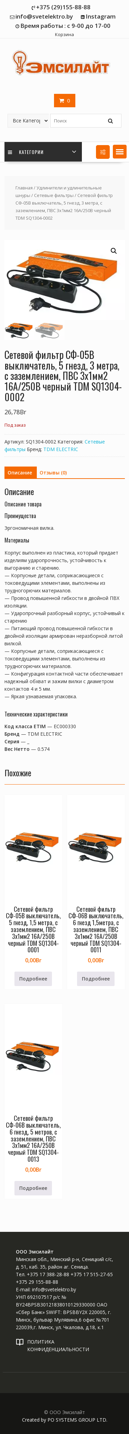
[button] (120, 151)
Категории (26, 151)
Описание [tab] (20, 472)
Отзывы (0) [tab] (53, 472)
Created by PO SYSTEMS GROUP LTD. (64, 1419)
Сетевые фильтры (54, 195)
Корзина (64, 34)
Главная (24, 188)
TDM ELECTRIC (60, 449)
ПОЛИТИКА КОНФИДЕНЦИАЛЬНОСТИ (58, 1345)
